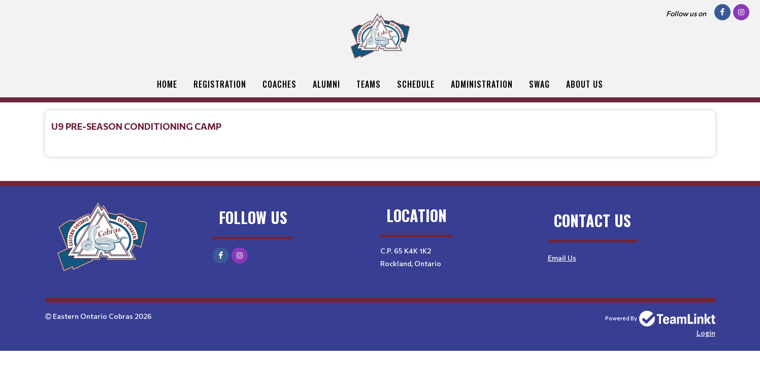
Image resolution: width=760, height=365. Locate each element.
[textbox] (380, 126)
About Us (584, 84)
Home (167, 84)
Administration (482, 84)
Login (706, 332)
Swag (539, 84)
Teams (368, 84)
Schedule (416, 84)
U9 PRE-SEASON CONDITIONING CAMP (136, 126)
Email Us (562, 257)
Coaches (279, 84)
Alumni (326, 84)
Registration (219, 84)
